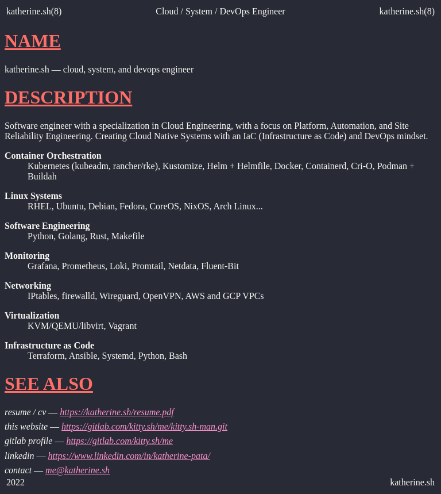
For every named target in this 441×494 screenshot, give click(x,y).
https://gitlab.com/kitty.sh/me (119, 441)
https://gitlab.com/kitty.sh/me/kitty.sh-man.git (144, 426)
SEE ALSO (49, 383)
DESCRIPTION (68, 97)
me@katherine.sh (77, 470)
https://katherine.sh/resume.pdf (117, 412)
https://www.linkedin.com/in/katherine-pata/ (129, 456)
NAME (33, 40)
